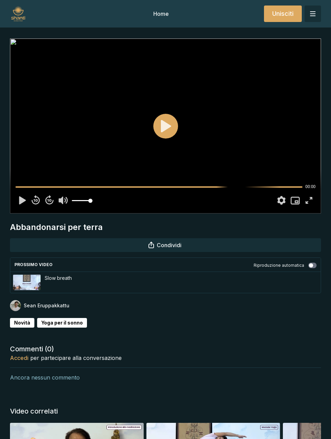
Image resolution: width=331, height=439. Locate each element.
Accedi (19, 357)
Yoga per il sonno (62, 323)
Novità (22, 323)
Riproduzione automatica (285, 265)
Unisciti (283, 13)
